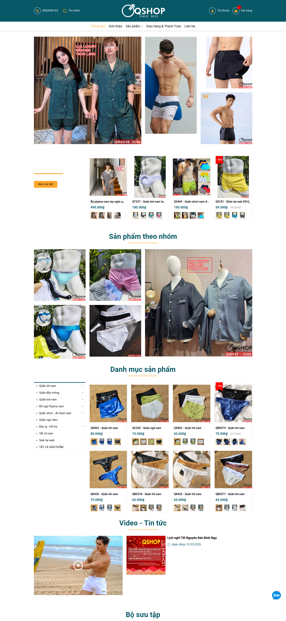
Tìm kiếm (71, 10)
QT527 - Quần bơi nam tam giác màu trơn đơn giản (163, 201)
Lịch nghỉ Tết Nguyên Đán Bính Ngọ (192, 538)
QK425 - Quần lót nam (187, 494)
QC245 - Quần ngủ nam (146, 428)
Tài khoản (219, 10)
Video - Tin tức (143, 523)
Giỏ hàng (242, 10)
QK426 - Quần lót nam (104, 494)
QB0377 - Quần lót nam (230, 494)
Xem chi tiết (45, 184)
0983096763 (46, 10)
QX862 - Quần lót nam (187, 428)
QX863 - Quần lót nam (104, 428)
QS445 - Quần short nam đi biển (194, 201)
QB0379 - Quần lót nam (230, 428)
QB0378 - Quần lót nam (146, 494)
